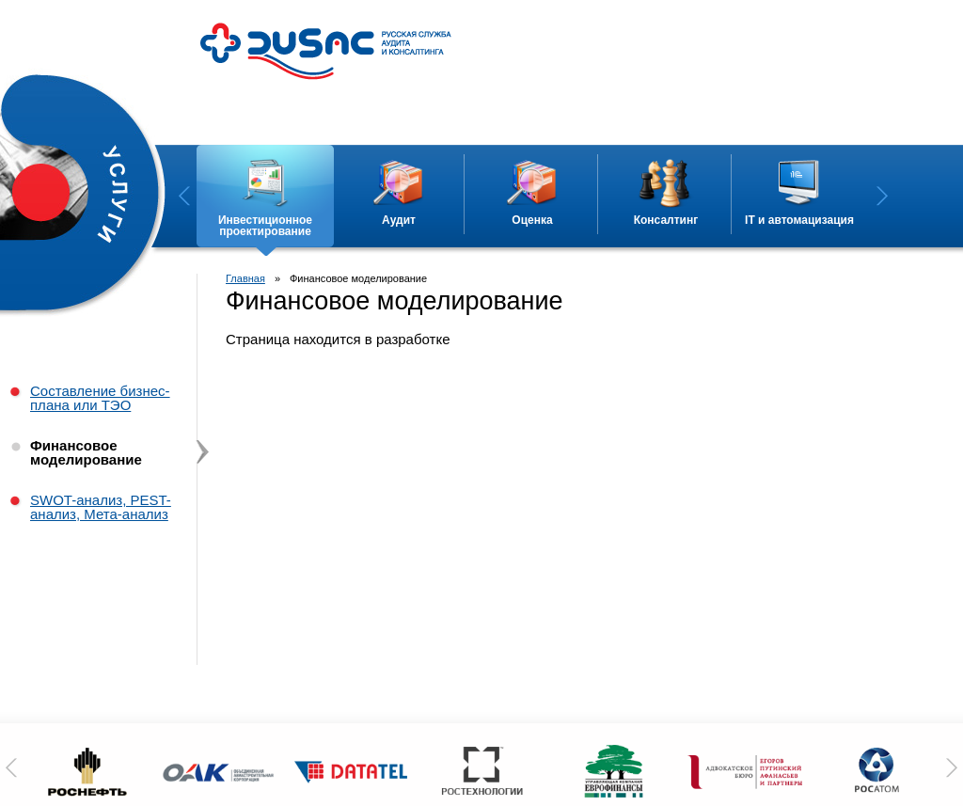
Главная (245, 278)
